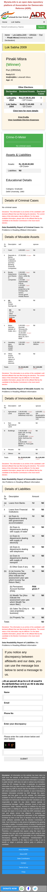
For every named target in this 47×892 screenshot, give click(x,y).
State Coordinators (23, 858)
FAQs (23, 872)
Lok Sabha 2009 (19, 35)
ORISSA (32, 35)
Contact (23, 863)
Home (4, 22)
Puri (41, 35)
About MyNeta (23, 850)
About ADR (23, 854)
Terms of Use (23, 867)
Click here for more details (25, 111)
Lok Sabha (15, 22)
